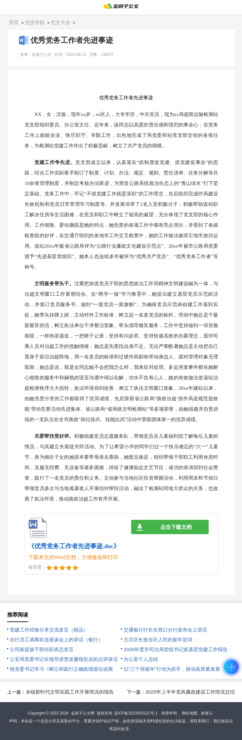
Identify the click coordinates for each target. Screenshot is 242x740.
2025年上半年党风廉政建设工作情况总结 (189, 692)
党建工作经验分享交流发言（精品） (49, 630)
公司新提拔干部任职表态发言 (42, 649)
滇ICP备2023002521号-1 (135, 713)
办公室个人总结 (141, 659)
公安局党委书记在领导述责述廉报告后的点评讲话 (64, 659)
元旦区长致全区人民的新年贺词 (158, 639)
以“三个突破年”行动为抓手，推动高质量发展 (172, 669)
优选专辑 (34, 22)
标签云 (207, 713)
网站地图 (190, 713)
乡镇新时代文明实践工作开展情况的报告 (70, 692)
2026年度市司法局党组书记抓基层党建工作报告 (176, 649)
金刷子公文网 (83, 713)
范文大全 (60, 22)
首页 (14, 22)
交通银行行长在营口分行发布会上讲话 (165, 630)
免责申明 (169, 713)
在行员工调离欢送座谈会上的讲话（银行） (56, 639)
